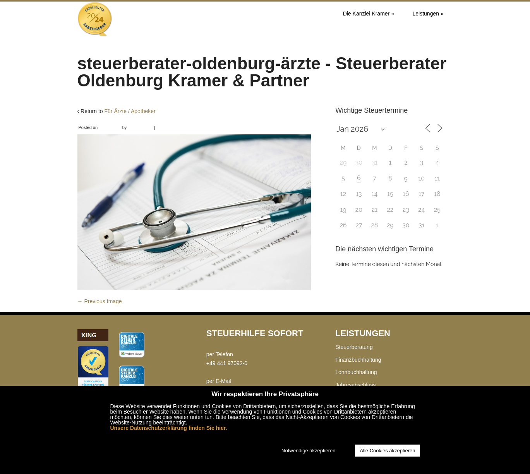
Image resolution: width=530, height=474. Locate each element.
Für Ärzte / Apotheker (130, 111)
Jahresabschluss (355, 385)
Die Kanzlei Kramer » (368, 13)
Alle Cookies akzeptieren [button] (387, 450)
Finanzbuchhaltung (358, 360)
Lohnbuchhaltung (356, 372)
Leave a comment (173, 127)
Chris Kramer (140, 127)
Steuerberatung (354, 347)
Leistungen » (428, 13)
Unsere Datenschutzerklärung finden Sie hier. (168, 428)
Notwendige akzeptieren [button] (308, 450)
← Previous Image (99, 301)
